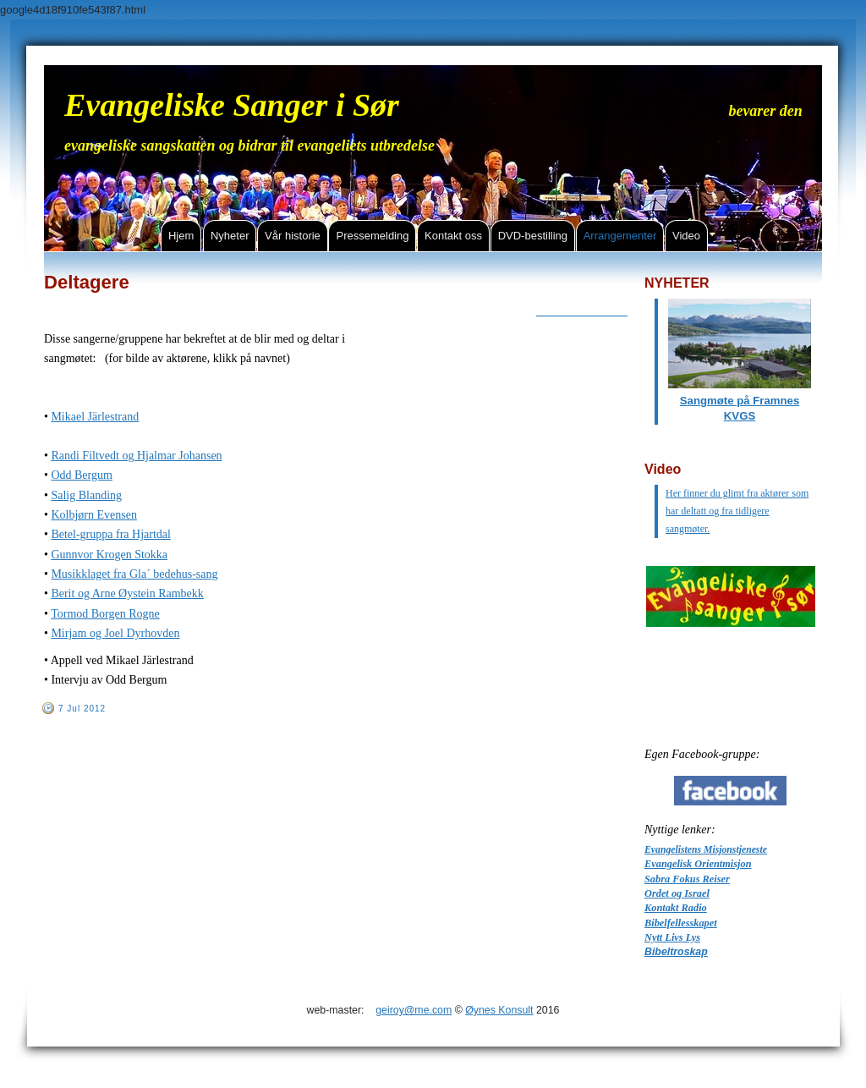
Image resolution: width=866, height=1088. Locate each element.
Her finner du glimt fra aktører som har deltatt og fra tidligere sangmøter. (737, 511)
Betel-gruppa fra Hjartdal (111, 534)
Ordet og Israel (677, 893)
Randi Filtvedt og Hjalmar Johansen (136, 455)
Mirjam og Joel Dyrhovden (115, 633)
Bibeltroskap (676, 952)
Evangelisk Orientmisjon (698, 864)
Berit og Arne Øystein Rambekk (127, 593)
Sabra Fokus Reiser (687, 879)
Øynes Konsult (499, 1010)
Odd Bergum (81, 475)
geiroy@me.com (413, 1010)
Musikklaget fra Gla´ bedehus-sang (134, 574)
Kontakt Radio (675, 908)
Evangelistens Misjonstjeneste (705, 849)
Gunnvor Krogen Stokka (109, 554)
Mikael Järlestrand (95, 416)
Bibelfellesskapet (680, 923)
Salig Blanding (86, 495)
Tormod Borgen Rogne (105, 613)
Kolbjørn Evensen (93, 514)
